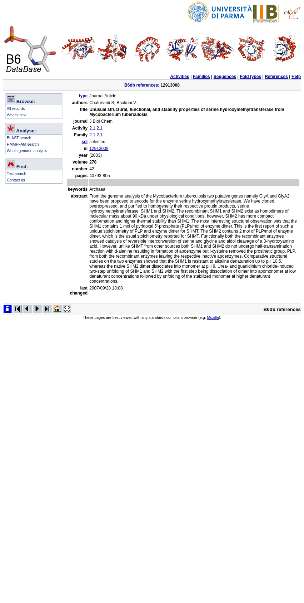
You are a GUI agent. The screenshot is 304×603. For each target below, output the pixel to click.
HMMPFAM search (23, 144)
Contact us (16, 180)
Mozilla (213, 317)
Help (296, 76)
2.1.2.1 (96, 128)
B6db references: (141, 85)
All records (16, 108)
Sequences (225, 76)
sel (85, 141)
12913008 (98, 148)
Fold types (250, 76)
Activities (179, 76)
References (276, 76)
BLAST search (19, 138)
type (83, 95)
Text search (16, 173)
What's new (16, 115)
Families (201, 76)
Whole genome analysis (27, 151)
